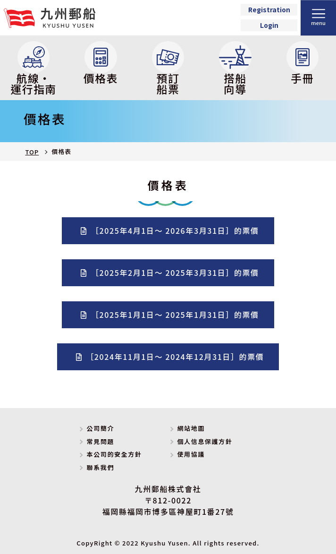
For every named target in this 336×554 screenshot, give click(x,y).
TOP (32, 151)
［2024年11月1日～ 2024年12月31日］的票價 (175, 356)
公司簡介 (100, 428)
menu (318, 22)
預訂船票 (168, 69)
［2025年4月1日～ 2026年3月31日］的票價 (175, 230)
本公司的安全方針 (114, 454)
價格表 (101, 63)
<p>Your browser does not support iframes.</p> (269, 17)
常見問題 (100, 441)
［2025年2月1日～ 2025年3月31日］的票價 (175, 272)
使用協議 (190, 454)
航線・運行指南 (33, 69)
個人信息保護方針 (204, 441)
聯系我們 (100, 467)
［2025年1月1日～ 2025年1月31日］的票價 (175, 314)
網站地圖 (190, 428)
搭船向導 (235, 69)
